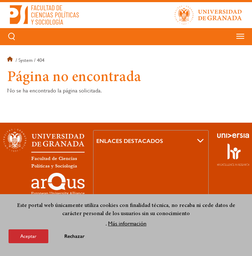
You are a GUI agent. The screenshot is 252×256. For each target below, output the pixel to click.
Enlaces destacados (129, 141)
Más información (127, 223)
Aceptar (28, 236)
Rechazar (74, 236)
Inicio (10, 60)
